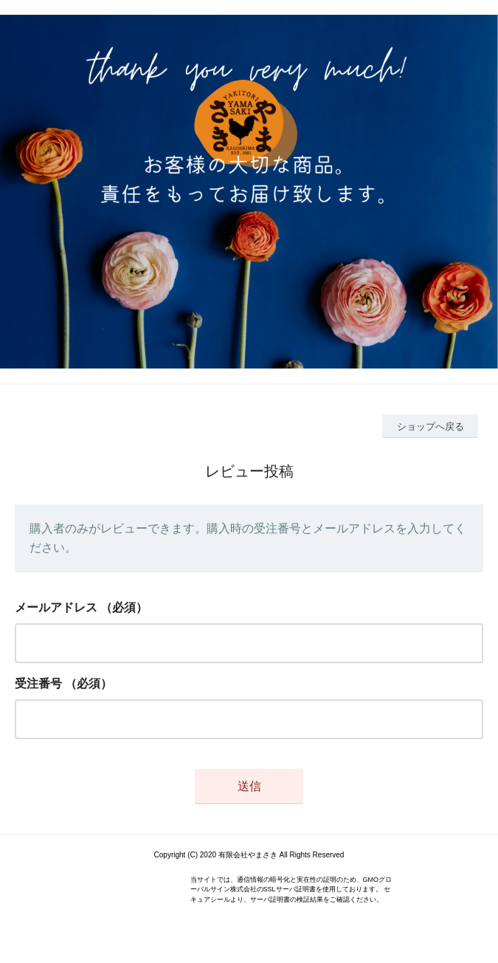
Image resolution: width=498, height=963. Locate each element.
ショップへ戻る (430, 426)
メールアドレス (56, 607)
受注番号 (38, 683)
